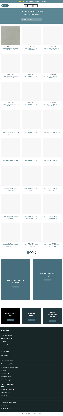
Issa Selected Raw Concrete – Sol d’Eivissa (52, 77)
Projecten (4, 370)
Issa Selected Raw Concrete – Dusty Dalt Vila (31, 245)
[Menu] (5, 5)
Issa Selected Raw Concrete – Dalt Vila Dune (52, 245)
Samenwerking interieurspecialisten (11, 364)
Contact (3, 341)
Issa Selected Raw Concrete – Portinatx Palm (52, 133)
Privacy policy (5, 351)
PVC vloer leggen (6, 380)
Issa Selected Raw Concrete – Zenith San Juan (11, 49)
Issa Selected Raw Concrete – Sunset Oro (31, 77)
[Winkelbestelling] (31, 19)
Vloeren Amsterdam (7, 338)
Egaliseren (4, 405)
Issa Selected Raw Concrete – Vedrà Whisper (31, 49)
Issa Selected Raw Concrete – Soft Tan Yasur (11, 105)
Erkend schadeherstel (7, 389)
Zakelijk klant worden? (7, 360)
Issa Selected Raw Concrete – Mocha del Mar (52, 161)
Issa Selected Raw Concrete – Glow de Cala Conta (31, 217)
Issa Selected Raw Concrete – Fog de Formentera (11, 245)
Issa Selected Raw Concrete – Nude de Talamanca (31, 161)
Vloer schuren (5, 399)
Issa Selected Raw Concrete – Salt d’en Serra (52, 105)
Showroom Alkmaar (7, 335)
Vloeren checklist (6, 376)
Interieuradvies (5, 392)
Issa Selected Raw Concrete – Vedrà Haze (52, 49)
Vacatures (4, 348)
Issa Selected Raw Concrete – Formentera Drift (52, 217)
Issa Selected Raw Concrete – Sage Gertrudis (11, 133)
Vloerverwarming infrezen (8, 402)
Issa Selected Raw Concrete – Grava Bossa (11, 217)
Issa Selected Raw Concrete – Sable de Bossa (31, 133)
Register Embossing (7, 408)
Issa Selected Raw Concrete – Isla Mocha (52, 189)
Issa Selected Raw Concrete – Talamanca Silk (11, 77)
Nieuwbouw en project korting (9, 367)
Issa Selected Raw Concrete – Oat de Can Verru (11, 161)
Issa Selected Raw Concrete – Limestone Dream (31, 189)
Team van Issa (5, 345)
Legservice (4, 395)
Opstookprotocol (6, 373)
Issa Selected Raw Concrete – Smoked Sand (31, 105)
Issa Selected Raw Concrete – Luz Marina (11, 189)
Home (21, 11)
